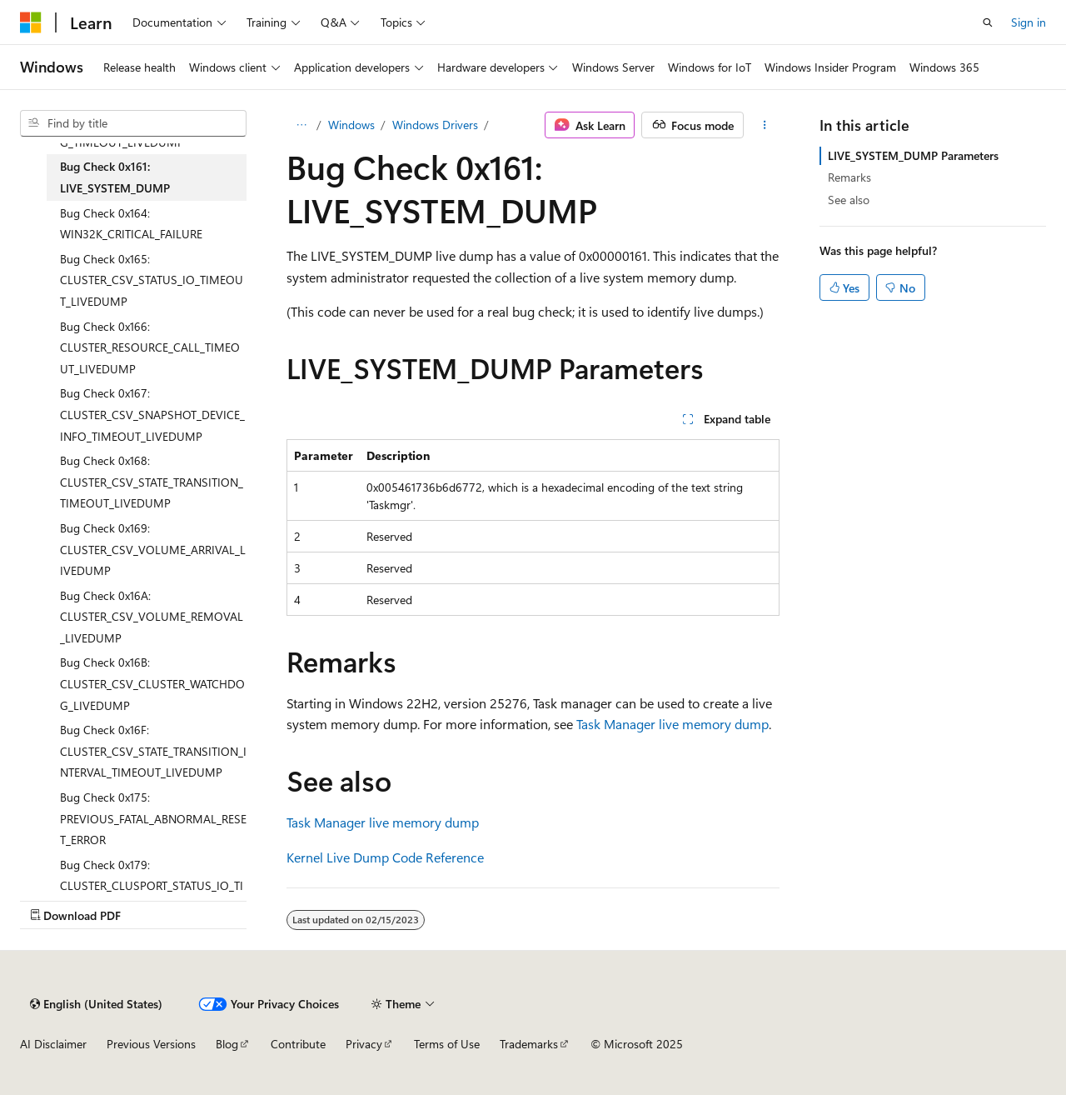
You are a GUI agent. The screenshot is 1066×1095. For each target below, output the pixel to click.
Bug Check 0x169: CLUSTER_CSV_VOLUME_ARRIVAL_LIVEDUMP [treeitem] (153, 549)
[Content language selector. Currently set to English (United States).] (96, 1004)
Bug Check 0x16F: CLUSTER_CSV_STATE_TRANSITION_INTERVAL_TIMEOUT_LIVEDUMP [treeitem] (153, 751)
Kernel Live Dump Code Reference (385, 857)
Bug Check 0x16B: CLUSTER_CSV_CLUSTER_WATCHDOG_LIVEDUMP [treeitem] (152, 683)
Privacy (364, 1044)
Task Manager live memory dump (672, 723)
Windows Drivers (435, 124)
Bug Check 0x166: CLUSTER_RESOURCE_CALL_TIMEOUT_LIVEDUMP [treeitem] (150, 347)
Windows (351, 124)
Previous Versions (151, 1044)
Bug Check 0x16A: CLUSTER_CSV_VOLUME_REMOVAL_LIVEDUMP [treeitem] (151, 617)
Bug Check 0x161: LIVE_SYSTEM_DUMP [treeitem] (115, 177)
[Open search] (987, 23)
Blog (227, 1044)
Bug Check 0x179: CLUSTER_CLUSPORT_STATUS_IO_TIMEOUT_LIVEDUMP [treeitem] (151, 886)
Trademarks (529, 1044)
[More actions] (765, 125)
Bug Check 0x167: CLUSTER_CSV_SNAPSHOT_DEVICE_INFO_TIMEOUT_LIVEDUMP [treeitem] (152, 414)
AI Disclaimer (53, 1044)
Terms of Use (447, 1044)
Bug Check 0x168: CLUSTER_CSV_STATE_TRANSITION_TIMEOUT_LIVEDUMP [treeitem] (151, 481)
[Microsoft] (31, 22)
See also (848, 200)
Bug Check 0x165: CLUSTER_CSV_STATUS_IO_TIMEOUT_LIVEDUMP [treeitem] (151, 280)
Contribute (298, 1044)
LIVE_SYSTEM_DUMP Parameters (913, 155)
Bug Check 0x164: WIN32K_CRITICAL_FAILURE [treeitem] (131, 223)
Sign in (1028, 22)
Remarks (849, 177)
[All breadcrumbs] (301, 125)
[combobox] (133, 123)
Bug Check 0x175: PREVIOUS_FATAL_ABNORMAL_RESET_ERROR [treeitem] (153, 818)
